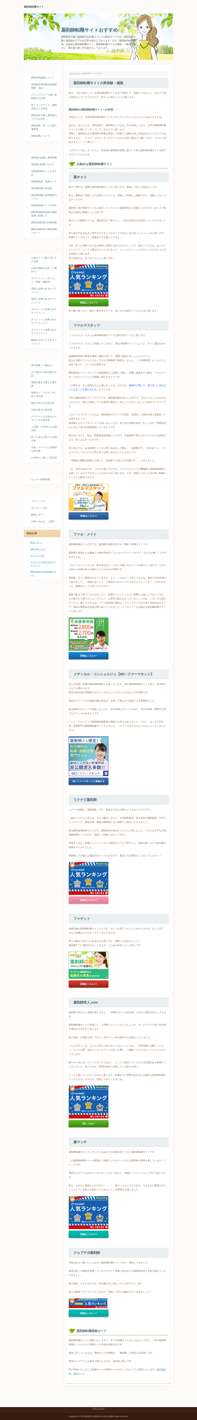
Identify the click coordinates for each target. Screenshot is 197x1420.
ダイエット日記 (39, 508)
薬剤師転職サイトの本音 (44, 205)
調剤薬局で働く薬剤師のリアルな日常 (44, 117)
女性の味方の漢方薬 (41, 409)
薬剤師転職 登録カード (44, 181)
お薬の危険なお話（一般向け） (44, 270)
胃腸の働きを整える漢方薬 (44, 384)
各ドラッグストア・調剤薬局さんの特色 (44, 107)
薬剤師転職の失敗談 (41, 188)
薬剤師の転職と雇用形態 (44, 157)
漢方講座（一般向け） (42, 365)
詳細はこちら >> (88, 302)
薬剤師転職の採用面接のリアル (44, 197)
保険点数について (40, 136)
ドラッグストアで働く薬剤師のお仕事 (44, 96)
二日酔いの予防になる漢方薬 (44, 428)
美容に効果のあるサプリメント (44, 290)
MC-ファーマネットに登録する (88, 781)
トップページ (74, 73)
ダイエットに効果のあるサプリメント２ (44, 321)
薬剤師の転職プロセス (42, 164)
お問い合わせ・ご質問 (42, 521)
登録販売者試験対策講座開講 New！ (44, 86)
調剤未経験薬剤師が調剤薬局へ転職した (44, 214)
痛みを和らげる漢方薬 (42, 403)
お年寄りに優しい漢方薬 (44, 457)
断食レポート (38, 514)
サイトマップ (98, 1408)
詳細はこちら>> (88, 516)
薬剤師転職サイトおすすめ (89, 30)
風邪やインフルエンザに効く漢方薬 (44, 394)
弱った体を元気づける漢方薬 (44, 439)
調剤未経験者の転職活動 (44, 222)
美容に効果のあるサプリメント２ (44, 301)
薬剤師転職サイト (34, 6)
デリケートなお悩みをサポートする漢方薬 (44, 418)
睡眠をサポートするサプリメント (44, 342)
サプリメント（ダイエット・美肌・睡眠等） (44, 280)
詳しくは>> (89, 1123)
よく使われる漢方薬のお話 (44, 374)
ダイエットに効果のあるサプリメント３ (44, 331)
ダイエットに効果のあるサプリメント (44, 311)
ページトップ (163, 1394)
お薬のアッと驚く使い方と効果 (44, 259)
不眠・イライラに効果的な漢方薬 (44, 449)
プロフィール (38, 501)
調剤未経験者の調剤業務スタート (44, 231)
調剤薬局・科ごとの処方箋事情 (44, 127)
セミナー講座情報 (40, 479)
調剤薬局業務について (42, 77)
